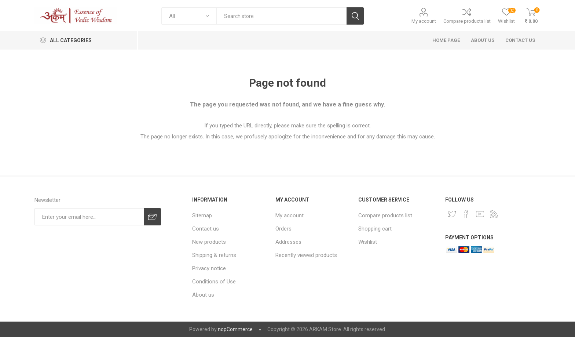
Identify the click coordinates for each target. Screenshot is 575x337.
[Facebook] (466, 214)
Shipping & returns (214, 255)
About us (203, 294)
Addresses (288, 242)
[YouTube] (480, 214)
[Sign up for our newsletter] (89, 216)
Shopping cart (375, 228)
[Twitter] (452, 214)
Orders (283, 228)
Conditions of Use (214, 281)
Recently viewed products (306, 255)
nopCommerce (235, 329)
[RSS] (494, 214)
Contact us (205, 228)
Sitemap (202, 215)
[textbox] (281, 16)
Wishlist (367, 242)
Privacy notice (209, 268)
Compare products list (467, 21)
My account (423, 21)
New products (209, 242)
